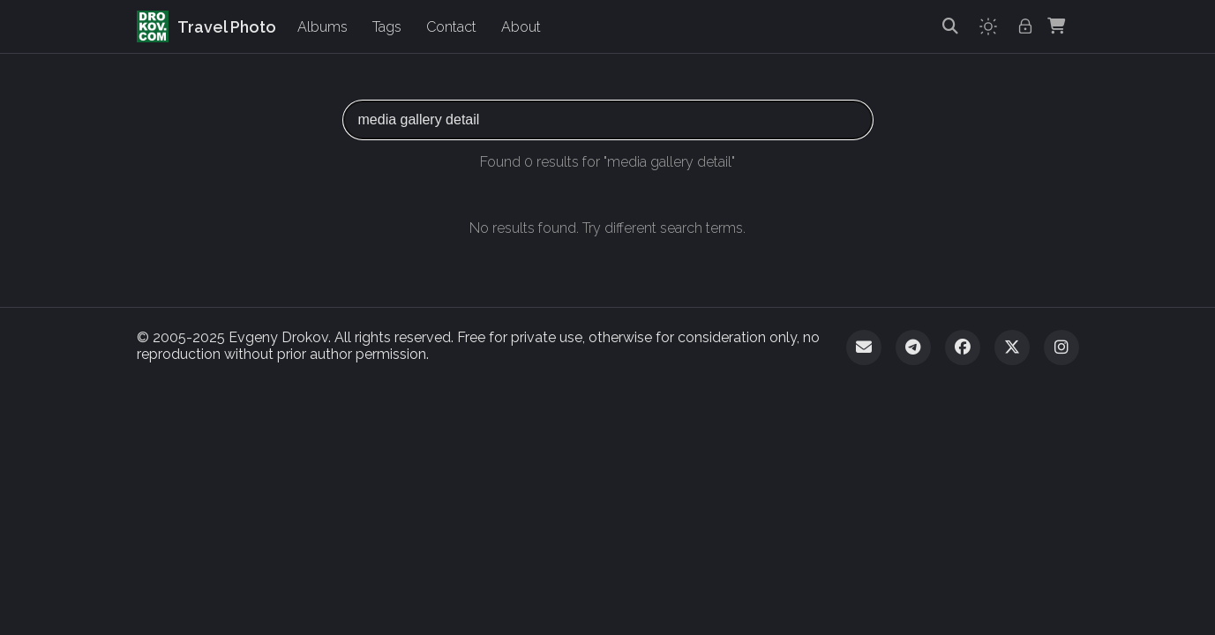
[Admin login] (1025, 26)
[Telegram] (913, 347)
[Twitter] (1012, 347)
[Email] (863, 347)
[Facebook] (962, 347)
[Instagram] (1061, 347)
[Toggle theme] (988, 26)
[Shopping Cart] (1056, 26)
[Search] (950, 26)
